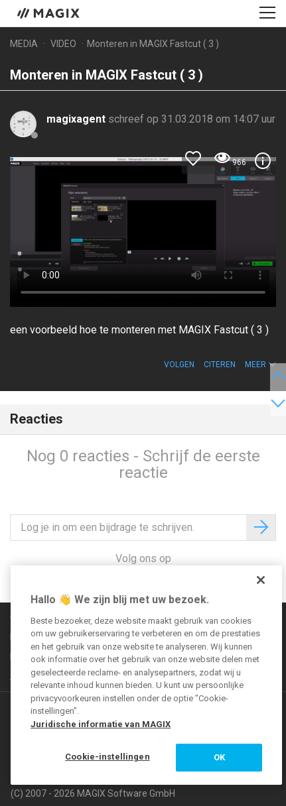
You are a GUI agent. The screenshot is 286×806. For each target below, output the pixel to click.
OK (219, 757)
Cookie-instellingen (107, 757)
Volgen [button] (179, 364)
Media (24, 43)
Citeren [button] (220, 364)
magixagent (77, 119)
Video (63, 43)
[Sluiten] (260, 580)
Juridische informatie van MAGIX (101, 724)
